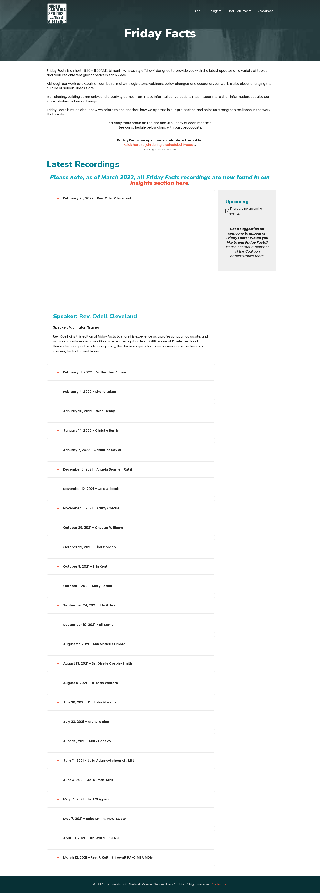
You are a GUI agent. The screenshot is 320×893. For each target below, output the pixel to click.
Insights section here (159, 183)
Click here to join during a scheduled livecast (159, 144)
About (199, 11)
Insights (215, 11)
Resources (265, 11)
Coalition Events (239, 11)
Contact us (219, 884)
